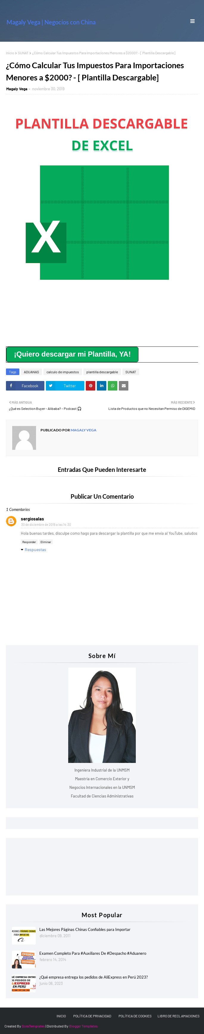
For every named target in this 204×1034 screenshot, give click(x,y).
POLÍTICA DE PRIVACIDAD (92, 1016)
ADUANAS (31, 372)
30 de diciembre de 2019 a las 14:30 (46, 524)
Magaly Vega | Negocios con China (51, 22)
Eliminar (46, 542)
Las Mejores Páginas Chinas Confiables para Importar (84, 929)
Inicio (10, 53)
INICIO (61, 1016)
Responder (29, 542)
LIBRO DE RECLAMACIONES (179, 1016)
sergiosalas (32, 518)
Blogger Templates (83, 1026)
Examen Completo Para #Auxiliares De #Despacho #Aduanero (92, 953)
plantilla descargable (102, 372)
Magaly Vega (16, 88)
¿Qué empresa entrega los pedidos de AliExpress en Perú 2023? (93, 977)
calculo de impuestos (62, 372)
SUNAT (23, 53)
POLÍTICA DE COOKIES (135, 1016)
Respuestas (35, 549)
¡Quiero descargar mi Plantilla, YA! (72, 354)
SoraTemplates (33, 1026)
